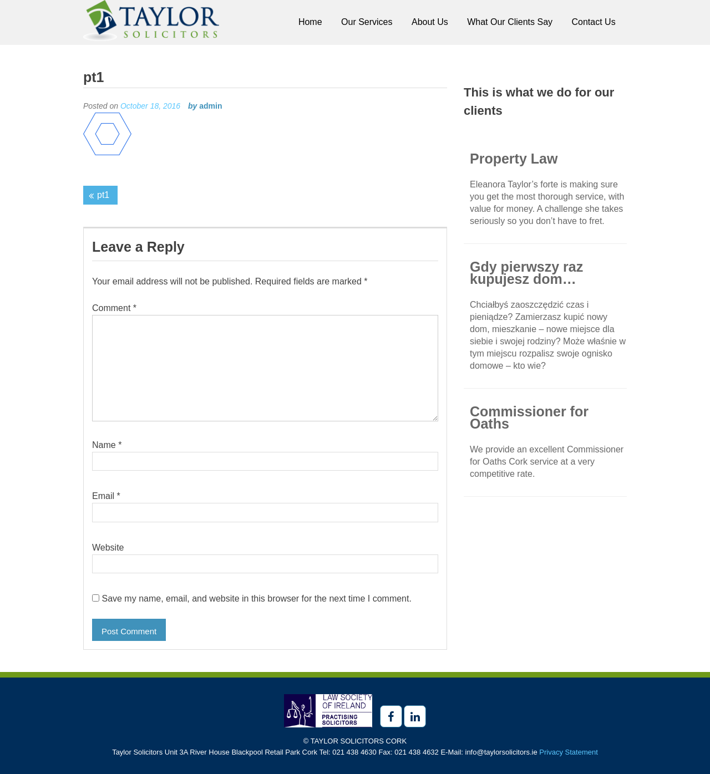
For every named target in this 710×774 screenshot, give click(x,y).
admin (210, 105)
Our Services (366, 22)
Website (108, 547)
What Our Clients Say (509, 22)
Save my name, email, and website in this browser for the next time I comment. (256, 598)
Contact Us (594, 22)
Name (106, 445)
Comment (114, 308)
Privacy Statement (568, 752)
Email (106, 496)
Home (310, 22)
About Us (430, 22)
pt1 (103, 195)
